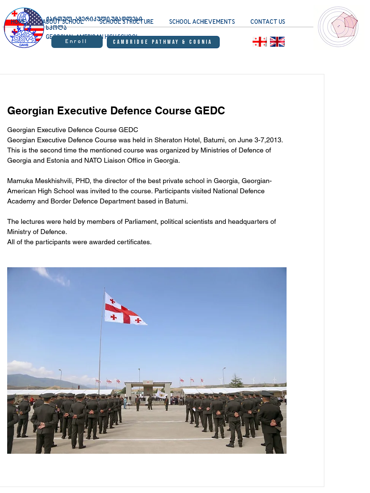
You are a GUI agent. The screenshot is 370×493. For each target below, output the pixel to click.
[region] (339, 32)
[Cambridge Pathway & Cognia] (163, 42)
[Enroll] (77, 41)
